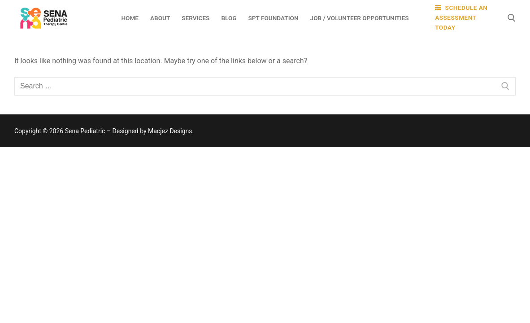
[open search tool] (512, 18)
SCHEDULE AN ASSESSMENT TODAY (461, 17)
